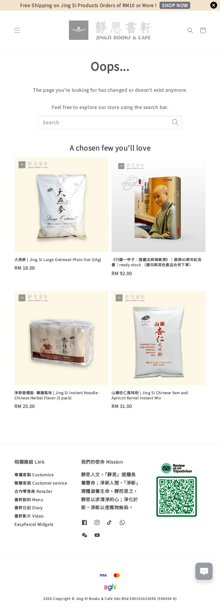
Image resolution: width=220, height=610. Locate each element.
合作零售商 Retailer (33, 491)
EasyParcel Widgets (34, 524)
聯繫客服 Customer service (40, 483)
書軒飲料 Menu (28, 499)
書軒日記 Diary (28, 507)
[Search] (175, 122)
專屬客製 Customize (34, 474)
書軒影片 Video (29, 516)
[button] (17, 30)
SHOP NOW (175, 5)
